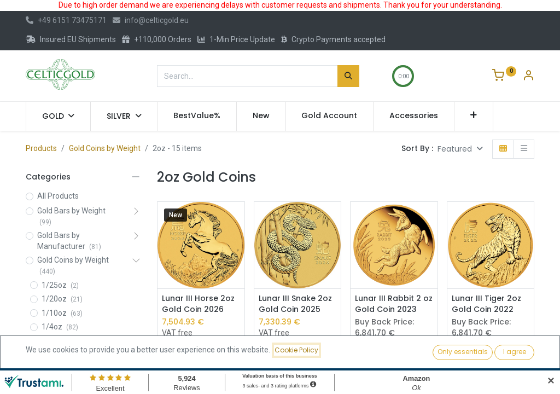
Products (41, 148)
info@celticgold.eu (151, 20)
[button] (473, 116)
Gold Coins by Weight (105, 148)
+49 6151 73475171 (66, 20)
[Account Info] (528, 76)
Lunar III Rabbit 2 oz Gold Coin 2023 (394, 304)
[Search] (348, 76)
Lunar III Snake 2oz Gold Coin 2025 (295, 304)
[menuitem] (197, 116)
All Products (58, 196)
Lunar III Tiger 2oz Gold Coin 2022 (486, 304)
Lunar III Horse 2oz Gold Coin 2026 (198, 304)
